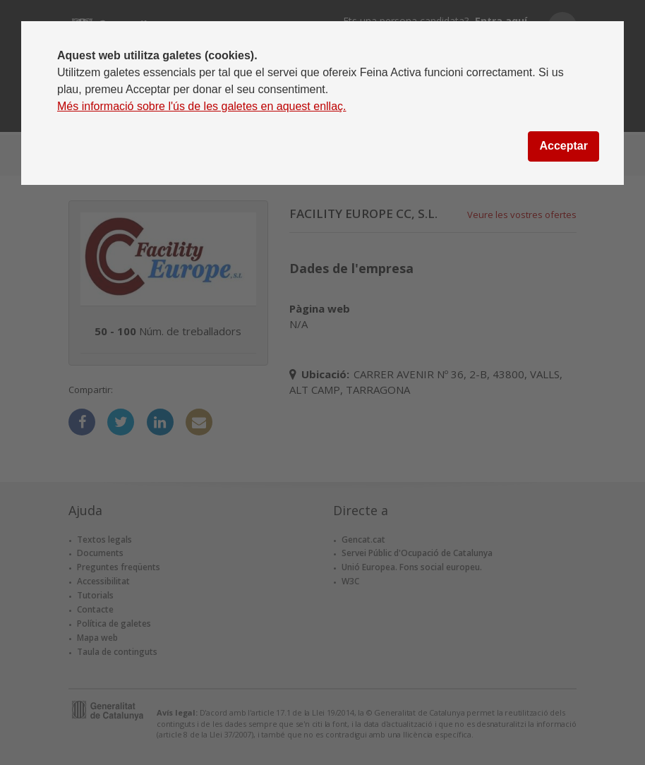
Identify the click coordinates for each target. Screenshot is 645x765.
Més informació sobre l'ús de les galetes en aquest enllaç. (201, 106)
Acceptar (563, 146)
